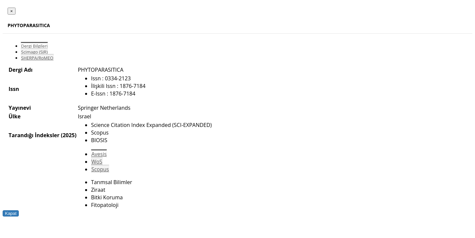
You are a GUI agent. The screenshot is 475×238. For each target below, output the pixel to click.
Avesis (99, 154)
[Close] (12, 11)
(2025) (68, 135)
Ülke (14, 116)
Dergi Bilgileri (34, 46)
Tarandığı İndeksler (34, 135)
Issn (14, 89)
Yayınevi (20, 107)
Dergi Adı (21, 69)
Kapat (10, 213)
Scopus (100, 169)
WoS (96, 161)
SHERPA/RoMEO (37, 58)
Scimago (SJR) (34, 52)
